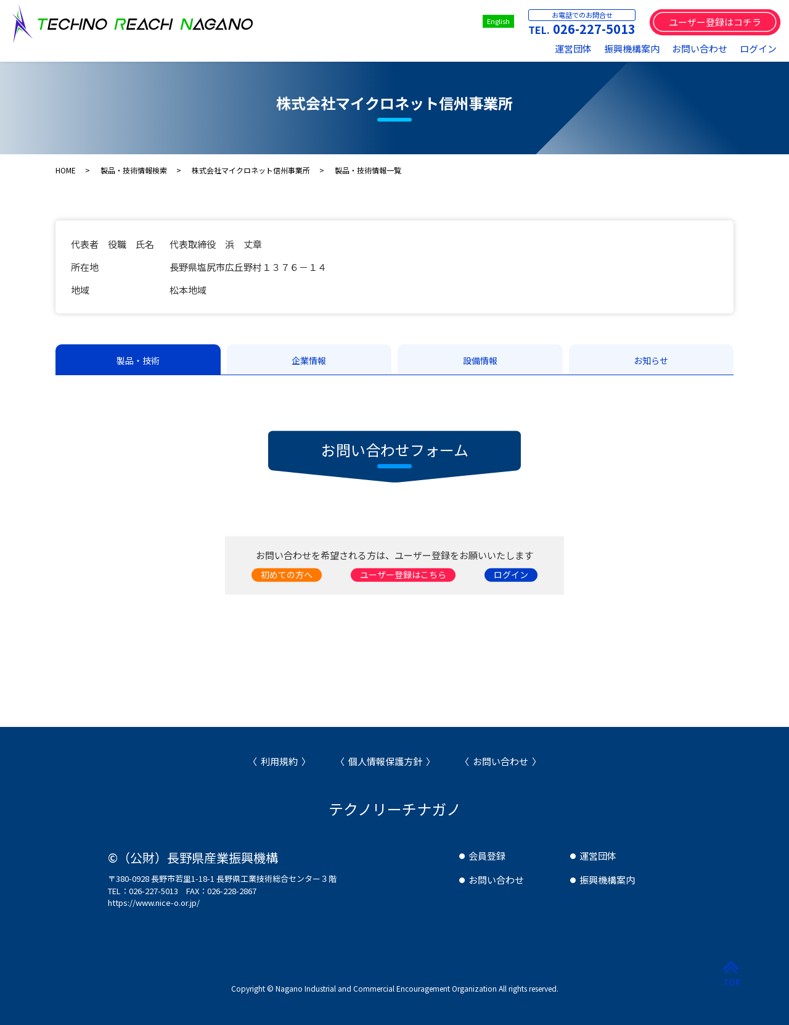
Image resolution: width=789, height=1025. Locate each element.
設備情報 (480, 360)
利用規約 (279, 761)
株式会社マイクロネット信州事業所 (251, 170)
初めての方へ (287, 574)
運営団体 (573, 48)
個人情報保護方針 (385, 761)
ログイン (758, 48)
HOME (65, 170)
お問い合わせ (699, 48)
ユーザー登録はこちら (403, 574)
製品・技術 (138, 360)
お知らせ (651, 360)
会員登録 (486, 855)
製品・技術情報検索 (133, 170)
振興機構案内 (632, 48)
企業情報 (309, 360)
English (498, 21)
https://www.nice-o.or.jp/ (154, 902)
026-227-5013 (594, 29)
